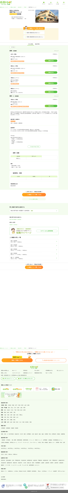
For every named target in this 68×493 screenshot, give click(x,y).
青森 (13, 405)
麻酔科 (2, 465)
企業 (64, 442)
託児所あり (44, 471)
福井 (18, 407)
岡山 (8, 417)
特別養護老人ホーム (57, 440)
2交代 (2, 454)
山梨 (21, 407)
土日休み (16, 471)
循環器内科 (29, 460)
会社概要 (3, 476)
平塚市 (25, 7)
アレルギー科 (25, 465)
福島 (28, 405)
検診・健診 (41, 434)
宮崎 (23, 422)
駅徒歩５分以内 (22, 471)
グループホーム (33, 442)
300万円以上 (4, 448)
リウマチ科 (7, 465)
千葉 (15, 410)
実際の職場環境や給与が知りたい (35, 36)
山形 (25, 405)
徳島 (5, 419)
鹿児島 (26, 422)
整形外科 (15, 462)
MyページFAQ (49, 372)
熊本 (17, 422)
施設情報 (37, 44)
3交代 (6, 454)
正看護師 (3, 428)
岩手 (16, 405)
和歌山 (20, 414)
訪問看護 (29, 434)
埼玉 (12, 410)
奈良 (17, 414)
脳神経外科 (9, 462)
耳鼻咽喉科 (37, 462)
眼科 (33, 462)
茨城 (18, 410)
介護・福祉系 (35, 434)
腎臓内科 (40, 460)
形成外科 (20, 462)
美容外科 (3, 460)
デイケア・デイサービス (23, 442)
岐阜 (8, 412)
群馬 (24, 410)
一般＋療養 (13, 440)
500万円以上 (17, 448)
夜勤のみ (15, 454)
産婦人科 (29, 462)
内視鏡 (58, 434)
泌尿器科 (47, 462)
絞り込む (12, 47)
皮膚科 (42, 462)
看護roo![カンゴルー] (4, 7)
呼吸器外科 (54, 460)
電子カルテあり (61, 471)
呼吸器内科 (17, 460)
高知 (14, 419)
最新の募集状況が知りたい (33, 32)
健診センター (52, 442)
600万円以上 (24, 448)
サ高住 (39, 442)
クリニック (31, 440)
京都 (8, 414)
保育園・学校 (48, 434)
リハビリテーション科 (16, 465)
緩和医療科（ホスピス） (34, 465)
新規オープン (4, 471)
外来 (5, 434)
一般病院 (3, 440)
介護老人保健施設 (5, 442)
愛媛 (11, 419)
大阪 (5, 414)
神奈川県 (19, 7)
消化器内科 (23, 460)
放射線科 (61, 462)
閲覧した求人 (4, 372)
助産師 (16, 428)
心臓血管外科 (61, 460)
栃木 (21, 410)
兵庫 (11, 414)
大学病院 (8, 440)
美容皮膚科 (8, 460)
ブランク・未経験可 (52, 471)
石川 (15, 407)
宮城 (19, 405)
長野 (24, 407)
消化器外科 (3, 462)
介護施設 (50, 440)
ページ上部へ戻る (34, 199)
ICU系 (21, 434)
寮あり (39, 471)
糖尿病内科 (45, 460)
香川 (8, 419)
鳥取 (11, 417)
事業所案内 (3, 479)
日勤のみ (10, 454)
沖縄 (30, 422)
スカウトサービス (16, 372)
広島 (5, 417)
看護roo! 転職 (13, 7)
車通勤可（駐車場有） (14, 224)
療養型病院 (19, 440)
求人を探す (37, 370)
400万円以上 (10, 448)
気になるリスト (60, 370)
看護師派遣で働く (38, 372)
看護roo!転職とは (5, 370)
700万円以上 (31, 448)
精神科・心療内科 (54, 462)
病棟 (2, 434)
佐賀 (11, 422)
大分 (20, 422)
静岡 (11, 412)
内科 (13, 460)
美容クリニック (38, 440)
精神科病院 (25, 440)
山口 (17, 417)
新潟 (9, 407)
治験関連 (63, 434)
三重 (14, 412)
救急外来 (17, 434)
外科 (50, 460)
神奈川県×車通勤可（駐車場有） (16, 219)
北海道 (9, 405)
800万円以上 (37, 448)
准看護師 (8, 428)
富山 (12, 407)
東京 (5, 410)
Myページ (14, 370)
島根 (14, 417)
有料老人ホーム (13, 442)
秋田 (22, 405)
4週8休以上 (10, 471)
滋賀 (14, 414)
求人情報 (30, 44)
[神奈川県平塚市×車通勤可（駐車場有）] (34, 210)
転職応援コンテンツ (27, 372)
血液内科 (35, 460)
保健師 (12, 428)
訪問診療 (54, 434)
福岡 (8, 422)
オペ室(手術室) (10, 434)
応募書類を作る (49, 370)
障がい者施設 (45, 442)
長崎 (14, 422)
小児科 (24, 462)
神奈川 (8, 410)
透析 (25, 434)
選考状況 (25, 370)
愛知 (5, 412)
